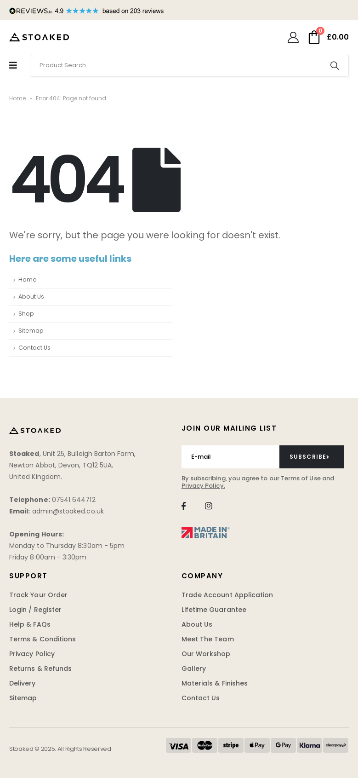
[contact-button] (312, 456)
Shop (26, 313)
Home (17, 98)
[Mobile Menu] (13, 65)
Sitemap (31, 330)
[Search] (334, 65)
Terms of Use (301, 478)
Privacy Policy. (203, 485)
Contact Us (34, 348)
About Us (31, 296)
